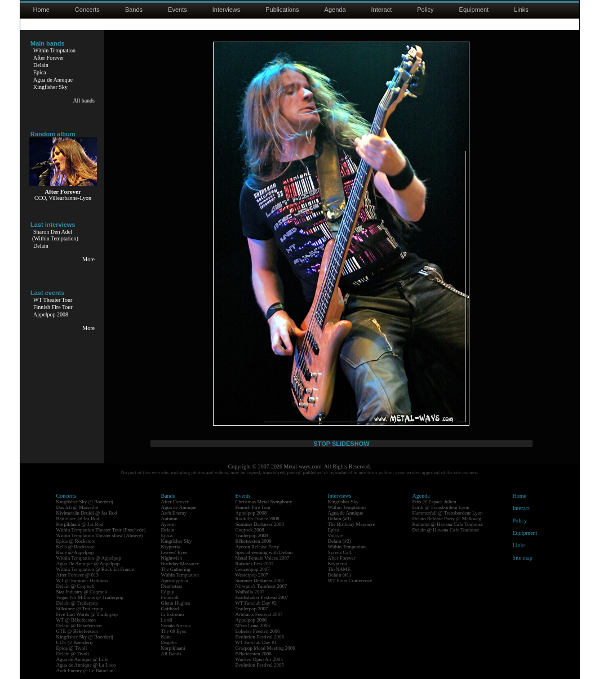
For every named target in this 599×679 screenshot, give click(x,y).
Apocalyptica (174, 580)
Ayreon (168, 524)
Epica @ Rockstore (76, 541)
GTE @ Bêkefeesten (77, 631)
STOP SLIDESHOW (341, 443)
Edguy (168, 592)
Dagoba (169, 642)
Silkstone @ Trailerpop (80, 608)
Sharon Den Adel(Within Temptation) (55, 235)
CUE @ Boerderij (74, 642)
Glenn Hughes (175, 603)
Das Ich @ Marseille (77, 507)
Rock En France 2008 (257, 518)
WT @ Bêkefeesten (76, 620)
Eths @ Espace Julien (434, 501)
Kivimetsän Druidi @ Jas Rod (86, 513)
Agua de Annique (53, 80)
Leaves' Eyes (174, 552)
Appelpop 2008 (50, 314)
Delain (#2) (339, 541)
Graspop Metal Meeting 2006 (265, 648)
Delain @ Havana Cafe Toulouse (445, 530)
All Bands (171, 653)
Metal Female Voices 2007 (263, 558)
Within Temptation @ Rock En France (95, 569)
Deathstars (172, 586)
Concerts (87, 9)
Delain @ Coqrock (75, 586)
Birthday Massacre (180, 563)
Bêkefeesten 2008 (254, 541)
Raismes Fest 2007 (255, 563)
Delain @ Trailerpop (77, 603)
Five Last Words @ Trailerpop (87, 614)
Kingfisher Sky (50, 87)
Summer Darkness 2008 (260, 524)
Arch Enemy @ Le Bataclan (85, 670)
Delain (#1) (339, 575)
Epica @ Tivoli (71, 648)
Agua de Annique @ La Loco (86, 665)
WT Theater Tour (52, 300)
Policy (425, 9)
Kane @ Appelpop (75, 552)
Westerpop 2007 (252, 575)
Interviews (226, 9)
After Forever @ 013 (77, 575)
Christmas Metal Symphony (264, 501)
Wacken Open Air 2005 (259, 659)
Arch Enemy (174, 513)
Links (521, 9)
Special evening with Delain (264, 552)
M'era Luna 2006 (253, 625)
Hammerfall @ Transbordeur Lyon (447, 513)
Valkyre (336, 535)
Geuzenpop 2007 (253, 569)
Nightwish (172, 558)
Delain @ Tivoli (72, 653)
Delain (40, 65)
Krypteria (170, 547)
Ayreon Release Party (257, 547)
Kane (166, 637)
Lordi (166, 620)
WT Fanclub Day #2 (256, 603)
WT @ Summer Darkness (82, 580)
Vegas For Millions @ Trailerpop (89, 597)
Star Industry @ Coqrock (82, 592)
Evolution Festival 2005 (260, 665)
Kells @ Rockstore (75, 547)
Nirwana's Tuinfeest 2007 (261, 586)
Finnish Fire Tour (53, 307)
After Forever (48, 58)
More (88, 259)
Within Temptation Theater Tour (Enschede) (101, 530)
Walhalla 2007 (250, 592)
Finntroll (170, 597)
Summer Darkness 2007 (260, 580)
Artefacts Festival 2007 (259, 614)
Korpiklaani (173, 648)
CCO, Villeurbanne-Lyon (62, 198)
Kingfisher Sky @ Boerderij (85, 501)
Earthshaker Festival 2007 (262, 597)
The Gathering (175, 569)
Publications (282, 9)
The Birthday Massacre (351, 524)
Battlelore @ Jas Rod (78, 518)
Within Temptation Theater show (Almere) (99, 535)
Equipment (474, 9)
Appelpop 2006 (251, 620)
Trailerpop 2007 (252, 608)
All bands (84, 100)
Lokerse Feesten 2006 (258, 631)
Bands (134, 9)
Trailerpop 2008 (252, 535)
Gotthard (170, 608)
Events (177, 9)
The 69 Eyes (174, 631)
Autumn (169, 518)
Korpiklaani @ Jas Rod (80, 524)
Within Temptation (54, 50)
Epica (39, 72)
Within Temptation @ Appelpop (88, 558)
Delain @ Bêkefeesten (79, 625)
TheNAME (339, 569)
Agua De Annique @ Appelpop (88, 563)
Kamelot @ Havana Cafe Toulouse (447, 524)
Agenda (335, 9)
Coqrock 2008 (250, 530)
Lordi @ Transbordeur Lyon (441, 507)
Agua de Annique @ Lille (82, 659)
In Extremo (172, 614)
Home (41, 9)
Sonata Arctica (176, 625)
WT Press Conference (350, 580)
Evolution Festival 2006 (260, 637)
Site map (523, 558)
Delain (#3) (339, 518)
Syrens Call (340, 552)
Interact (381, 9)
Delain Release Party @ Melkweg (446, 518)
